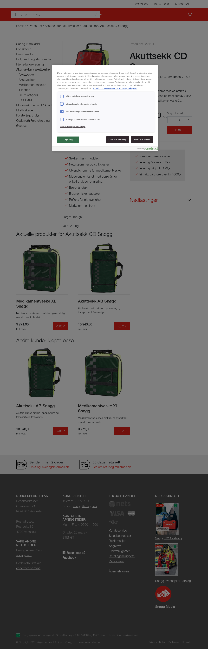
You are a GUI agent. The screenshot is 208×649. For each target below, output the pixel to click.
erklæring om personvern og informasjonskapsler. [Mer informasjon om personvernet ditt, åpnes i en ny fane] (115, 88)
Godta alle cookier (142, 140)
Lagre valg (68, 140)
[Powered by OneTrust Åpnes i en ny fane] (144, 149)
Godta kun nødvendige (117, 140)
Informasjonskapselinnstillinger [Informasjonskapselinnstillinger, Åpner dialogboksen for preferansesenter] (72, 126)
